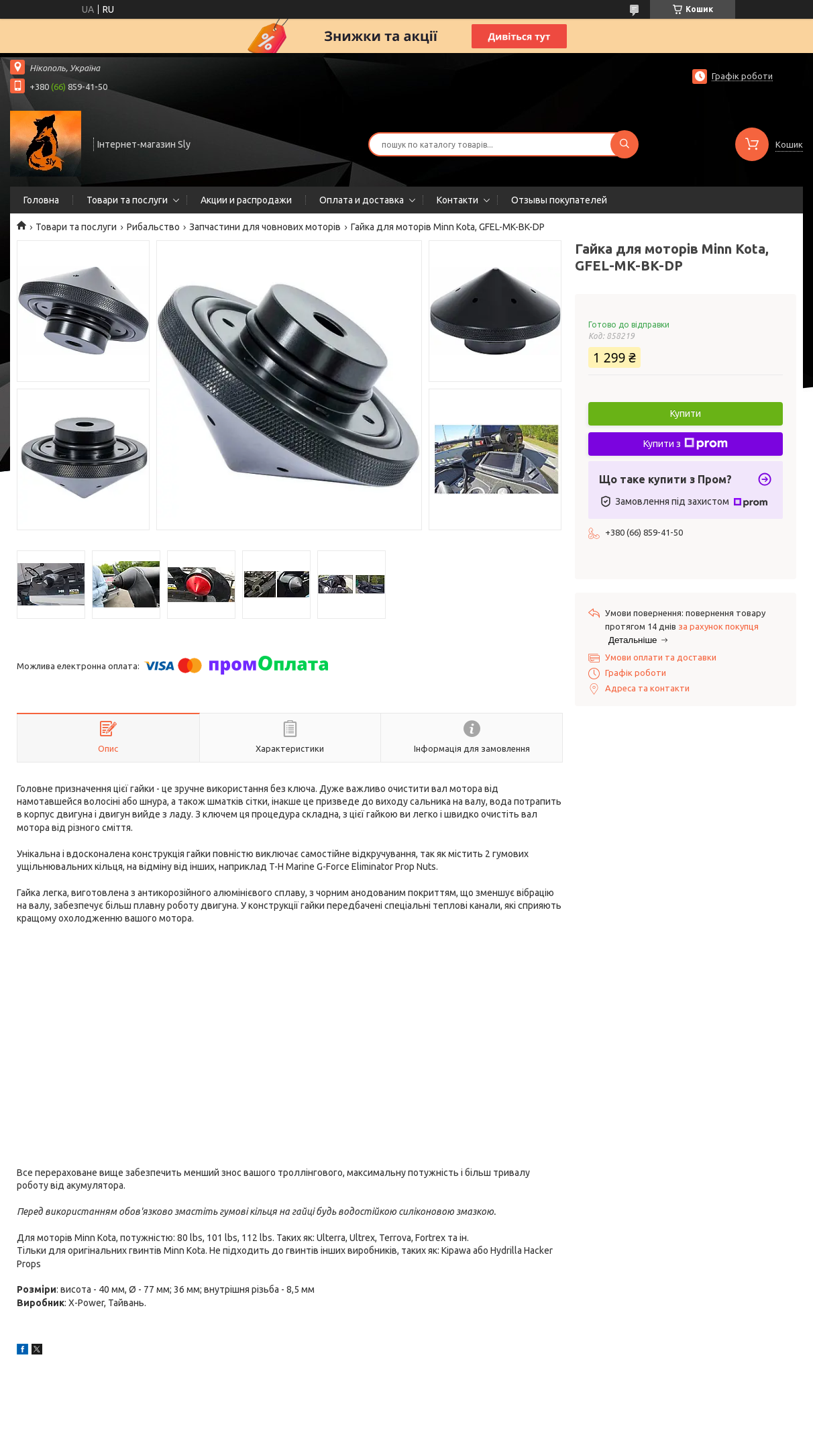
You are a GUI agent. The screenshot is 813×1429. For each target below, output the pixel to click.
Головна (41, 200)
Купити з (685, 444)
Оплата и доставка (361, 200)
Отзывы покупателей (559, 200)
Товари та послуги (127, 200)
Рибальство (153, 226)
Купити (685, 413)
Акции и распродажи (246, 200)
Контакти (457, 200)
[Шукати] (624, 144)
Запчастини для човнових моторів (265, 226)
